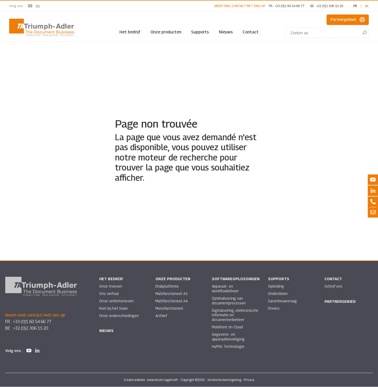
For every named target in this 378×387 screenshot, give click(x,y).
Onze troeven (110, 286)
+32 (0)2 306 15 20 (329, 6)
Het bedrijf (129, 31)
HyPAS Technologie (228, 347)
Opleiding (276, 286)
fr (355, 6)
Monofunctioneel (169, 308)
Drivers (274, 308)
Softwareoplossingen (236, 279)
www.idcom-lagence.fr (162, 380)
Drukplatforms (167, 286)
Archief (161, 316)
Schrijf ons (333, 286)
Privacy (249, 380)
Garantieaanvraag (283, 301)
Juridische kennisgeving (224, 380)
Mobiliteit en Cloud (227, 327)
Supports (200, 31)
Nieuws (226, 31)
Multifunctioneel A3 (171, 293)
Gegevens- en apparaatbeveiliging (229, 337)
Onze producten (165, 31)
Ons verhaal (109, 293)
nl (367, 6)
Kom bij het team (113, 308)
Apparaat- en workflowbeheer (225, 288)
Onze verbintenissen (116, 301)
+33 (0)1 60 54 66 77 (289, 6)
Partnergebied (347, 19)
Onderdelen (278, 293)
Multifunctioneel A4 (171, 301)
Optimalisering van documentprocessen (229, 300)
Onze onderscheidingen (119, 316)
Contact (251, 31)
